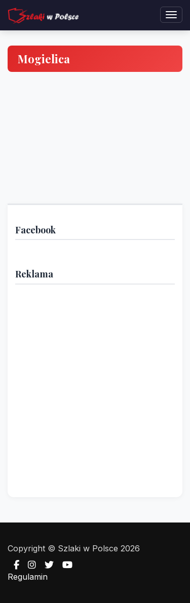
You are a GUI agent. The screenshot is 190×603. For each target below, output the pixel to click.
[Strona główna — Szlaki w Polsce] (43, 15)
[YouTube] (64, 565)
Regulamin (28, 577)
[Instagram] (29, 565)
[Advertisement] (95, 387)
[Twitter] (46, 565)
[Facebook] (13, 565)
